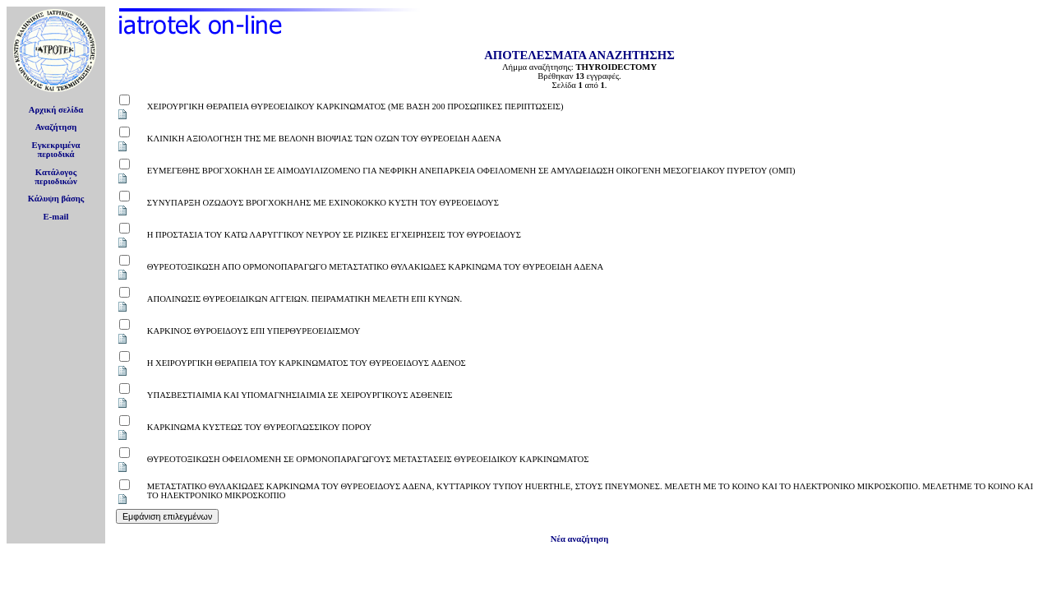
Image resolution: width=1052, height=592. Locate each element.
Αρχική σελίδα (56, 109)
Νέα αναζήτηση (579, 538)
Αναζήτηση (56, 127)
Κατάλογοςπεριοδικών (56, 177)
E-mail (56, 216)
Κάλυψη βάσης (56, 198)
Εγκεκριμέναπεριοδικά (56, 150)
